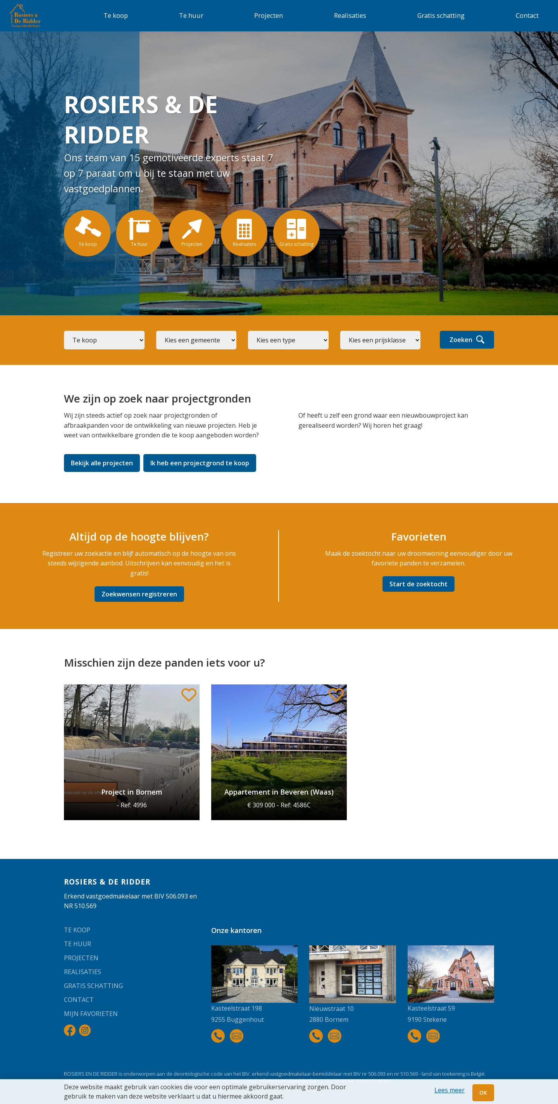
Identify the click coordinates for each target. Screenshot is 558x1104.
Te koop (115, 15)
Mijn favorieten (91, 1014)
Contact (527, 15)
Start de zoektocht (418, 584)
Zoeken (467, 339)
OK (483, 1092)
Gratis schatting (441, 15)
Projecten (268, 15)
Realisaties (350, 15)
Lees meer (449, 1090)
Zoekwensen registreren (139, 594)
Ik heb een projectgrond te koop (199, 463)
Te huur (191, 15)
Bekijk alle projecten (102, 463)
